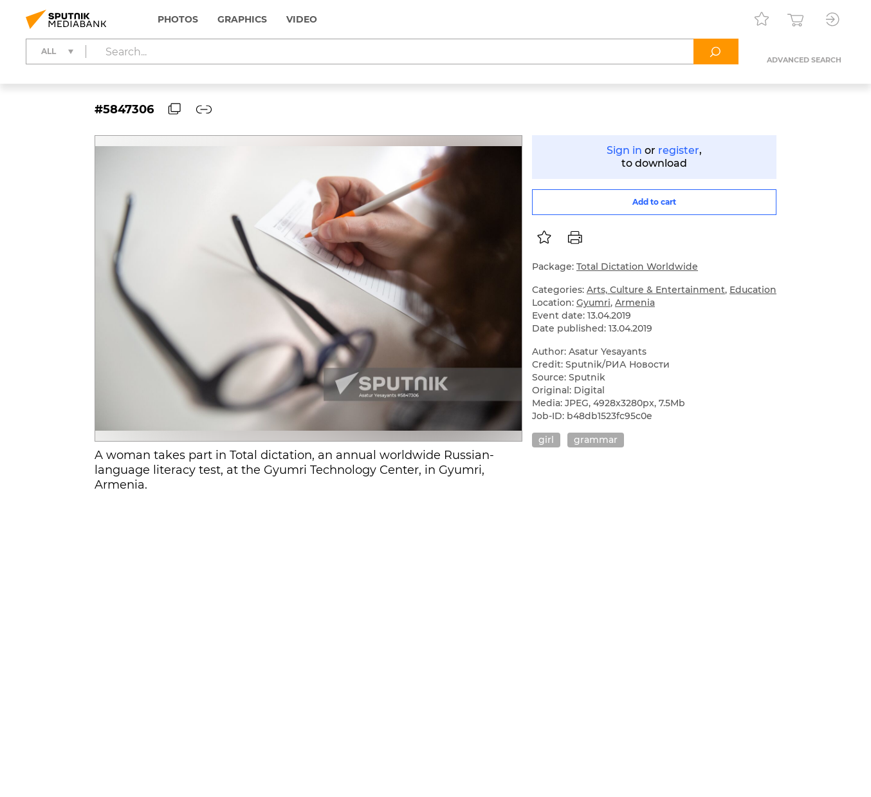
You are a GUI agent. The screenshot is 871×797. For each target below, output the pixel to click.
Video (301, 19)
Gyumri (593, 302)
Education (752, 289)
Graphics (242, 19)
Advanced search (804, 59)
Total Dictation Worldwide (637, 266)
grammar (596, 439)
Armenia (635, 302)
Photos (178, 19)
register (678, 150)
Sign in (624, 150)
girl (546, 439)
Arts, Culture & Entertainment (656, 289)
